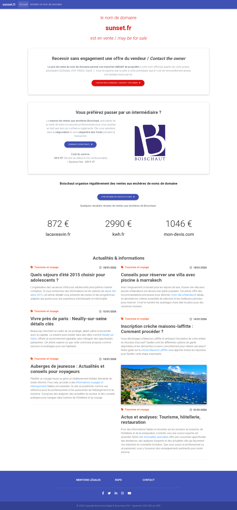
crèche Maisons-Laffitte (154, 350)
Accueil (24, 4)
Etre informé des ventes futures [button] (118, 197)
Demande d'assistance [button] (80, 144)
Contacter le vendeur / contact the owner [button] (118, 83)
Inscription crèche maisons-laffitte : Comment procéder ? (157, 329)
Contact (149, 479)
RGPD (118, 479)
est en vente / (118, 38)
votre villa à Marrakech (183, 294)
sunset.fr (118, 28)
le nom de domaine (118, 17)
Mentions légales (88, 479)
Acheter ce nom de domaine (46, 4)
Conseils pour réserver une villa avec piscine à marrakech (158, 277)
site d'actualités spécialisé (153, 436)
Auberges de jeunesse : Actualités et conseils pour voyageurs (67, 369)
